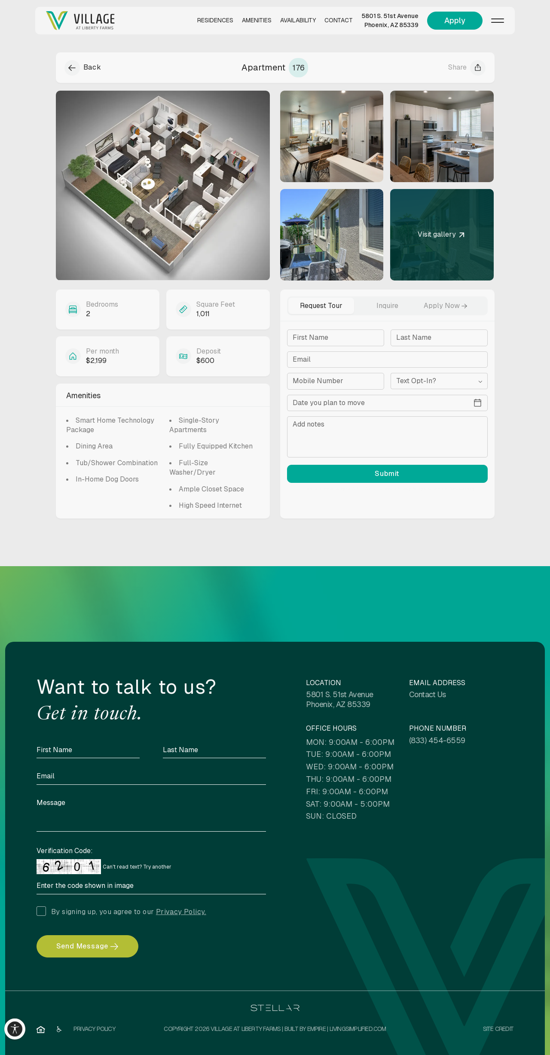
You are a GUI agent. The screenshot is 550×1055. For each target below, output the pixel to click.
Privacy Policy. (181, 911)
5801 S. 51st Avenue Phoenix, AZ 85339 (390, 20)
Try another (157, 866)
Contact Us (427, 694)
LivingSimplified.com (358, 1029)
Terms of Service (448, 488)
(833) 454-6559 (437, 740)
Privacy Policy (410, 488)
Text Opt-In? (416, 380)
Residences (215, 20)
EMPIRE (316, 1029)
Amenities (257, 20)
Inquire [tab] (387, 305)
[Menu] (497, 20)
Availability (298, 20)
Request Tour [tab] (321, 305)
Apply (454, 20)
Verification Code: (65, 850)
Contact (338, 20)
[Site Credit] (498, 1029)
